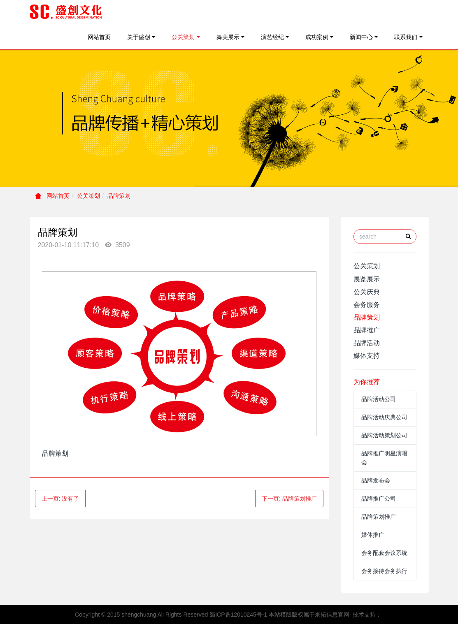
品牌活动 (366, 342)
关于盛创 (138, 37)
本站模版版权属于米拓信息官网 (309, 614)
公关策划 (183, 37)
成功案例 (316, 37)
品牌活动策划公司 (384, 435)
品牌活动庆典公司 (384, 417)
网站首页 (99, 37)
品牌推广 (366, 330)
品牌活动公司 (378, 399)
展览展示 (366, 279)
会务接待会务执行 (384, 571)
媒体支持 (366, 355)
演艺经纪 (272, 37)
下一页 (289, 498)
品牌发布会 (375, 480)
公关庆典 (366, 291)
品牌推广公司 (378, 498)
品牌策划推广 (378, 516)
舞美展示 (227, 37)
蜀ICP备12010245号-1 (238, 614)
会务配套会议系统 (384, 553)
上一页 (60, 498)
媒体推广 (372, 534)
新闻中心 (361, 37)
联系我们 (405, 37)
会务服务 (366, 304)
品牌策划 (118, 196)
